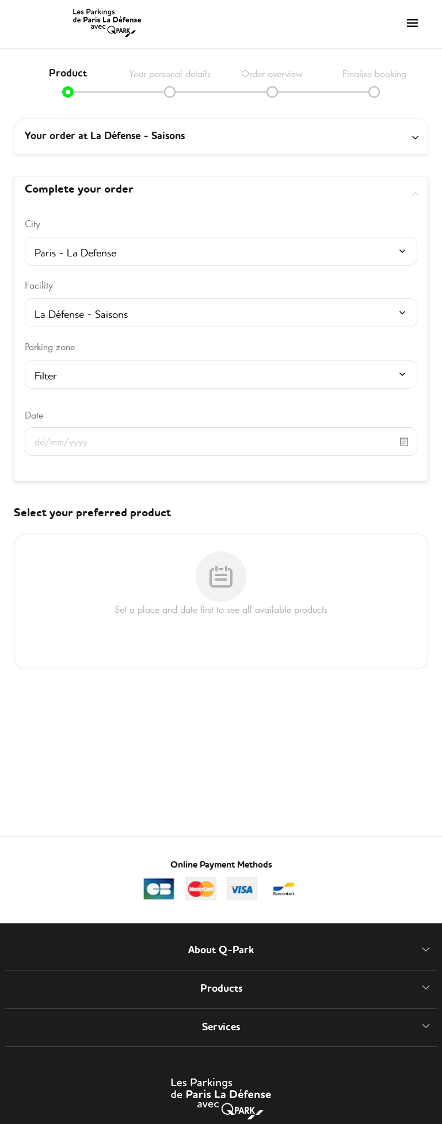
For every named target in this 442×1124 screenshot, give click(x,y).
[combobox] (221, 254)
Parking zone (50, 346)
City (32, 223)
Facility (39, 285)
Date (34, 415)
